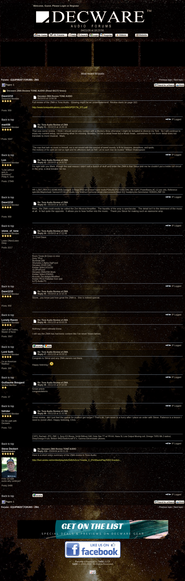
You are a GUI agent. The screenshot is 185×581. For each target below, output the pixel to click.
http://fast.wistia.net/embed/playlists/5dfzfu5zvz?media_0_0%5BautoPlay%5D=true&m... (76, 460)
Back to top (8, 119)
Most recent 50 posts (92, 73)
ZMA (36, 80)
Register (74, 6)
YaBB (75, 564)
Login (63, 6)
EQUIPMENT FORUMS (22, 80)
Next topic (178, 80)
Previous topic (165, 80)
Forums (5, 80)
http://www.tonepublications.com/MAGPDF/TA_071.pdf (59, 107)
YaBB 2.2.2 (104, 561)
